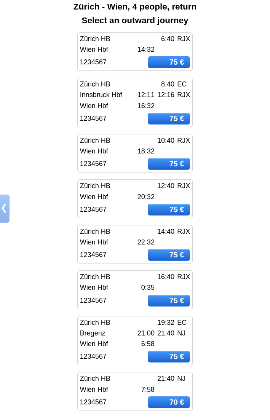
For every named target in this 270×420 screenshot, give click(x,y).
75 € (176, 62)
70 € (176, 402)
